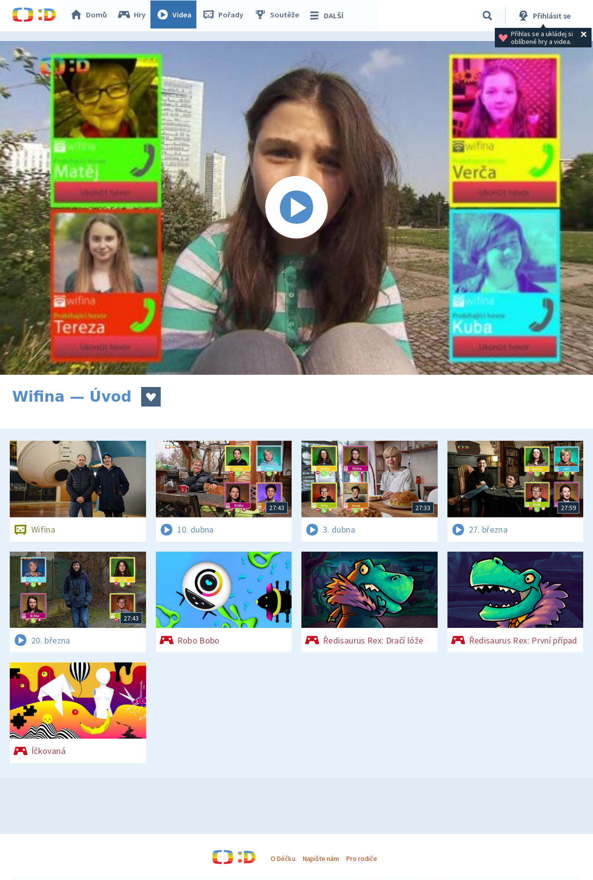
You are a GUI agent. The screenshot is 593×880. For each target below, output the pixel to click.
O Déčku (283, 858)
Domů (91, 15)
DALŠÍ (328, 15)
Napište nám (321, 858)
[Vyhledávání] (487, 15)
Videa (176, 15)
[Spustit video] (296, 208)
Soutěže (279, 15)
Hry (134, 15)
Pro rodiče (361, 858)
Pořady (225, 15)
